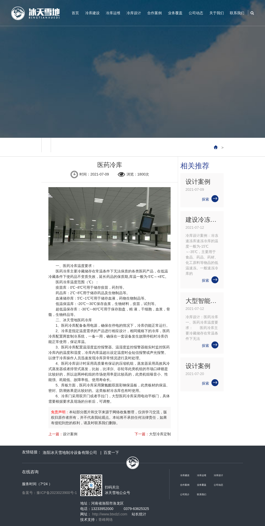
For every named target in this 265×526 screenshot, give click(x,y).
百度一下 (111, 452)
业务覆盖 (175, 13)
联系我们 (237, 13)
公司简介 (184, 494)
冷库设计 (134, 13)
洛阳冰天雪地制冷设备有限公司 (70, 452)
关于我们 (216, 13)
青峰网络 (105, 519)
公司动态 (196, 13)
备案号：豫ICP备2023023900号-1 (49, 493)
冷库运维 (113, 13)
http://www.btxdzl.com (109, 514)
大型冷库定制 (160, 434)
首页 (75, 13)
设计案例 (70, 434)
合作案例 (154, 13)
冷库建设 (92, 13)
